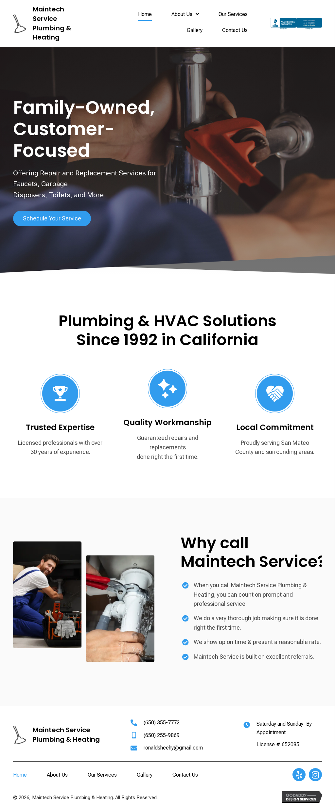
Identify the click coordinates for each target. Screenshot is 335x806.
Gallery (144, 775)
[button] (52, 218)
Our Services (102, 775)
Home (20, 775)
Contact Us (185, 775)
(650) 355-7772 (162, 722)
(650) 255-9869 (162, 735)
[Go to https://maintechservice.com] (46, 23)
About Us (57, 775)
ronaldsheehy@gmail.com (173, 748)
